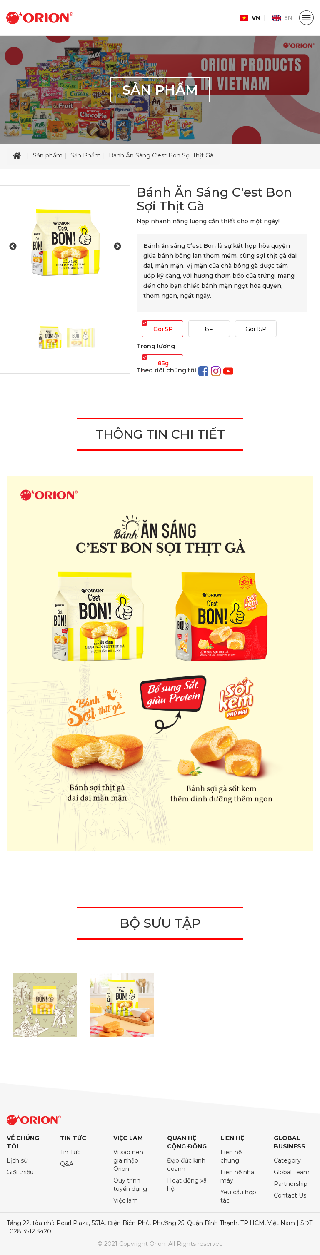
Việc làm (125, 1200)
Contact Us (290, 1195)
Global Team (292, 1172)
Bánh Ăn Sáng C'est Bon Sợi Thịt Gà (161, 155)
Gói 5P (163, 329)
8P (209, 329)
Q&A (66, 1164)
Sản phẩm (47, 155)
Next (117, 246)
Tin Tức (70, 1152)
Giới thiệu (20, 1172)
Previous (13, 246)
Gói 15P (256, 329)
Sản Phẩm (85, 155)
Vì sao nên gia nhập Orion (128, 1160)
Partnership (291, 1184)
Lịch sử (17, 1160)
